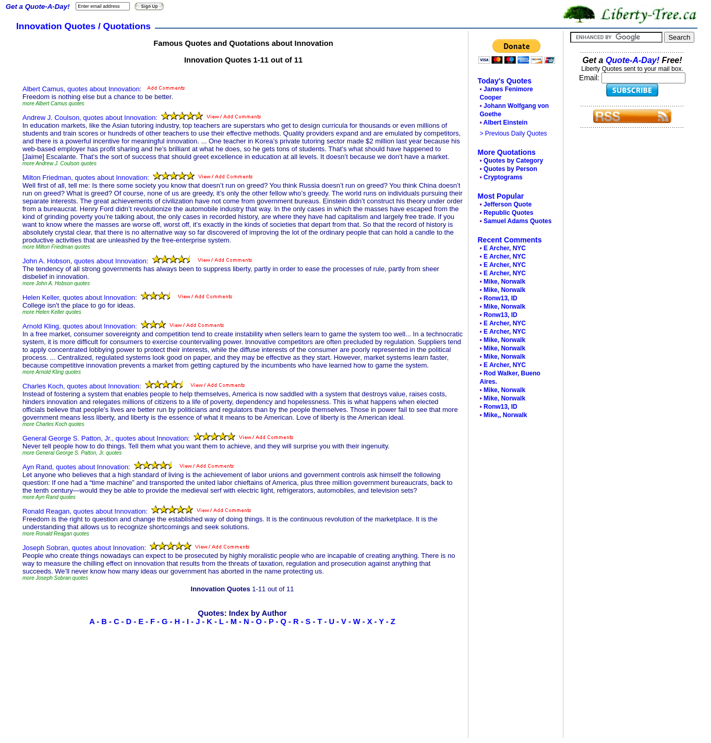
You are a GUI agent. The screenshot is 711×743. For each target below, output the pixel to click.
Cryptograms (503, 177)
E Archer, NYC (505, 248)
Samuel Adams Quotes (517, 221)
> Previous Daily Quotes (513, 133)
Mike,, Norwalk (505, 415)
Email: (590, 78)
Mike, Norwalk (504, 281)
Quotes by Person (510, 169)
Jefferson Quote (508, 204)
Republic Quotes (508, 212)
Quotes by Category (513, 160)
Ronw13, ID (500, 298)
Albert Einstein (506, 122)
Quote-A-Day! (632, 60)
